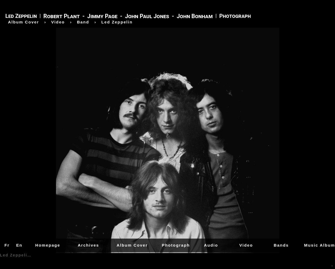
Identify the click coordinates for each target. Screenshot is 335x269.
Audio (211, 245)
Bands (281, 245)
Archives (88, 245)
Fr (7, 245)
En (19, 245)
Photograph (176, 245)
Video (246, 245)
